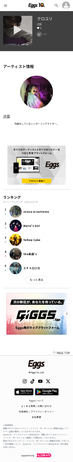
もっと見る (36, 280)
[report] (44, 34)
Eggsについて (36, 400)
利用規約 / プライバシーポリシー (36, 411)
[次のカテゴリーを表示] (66, 314)
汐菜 (39, 23)
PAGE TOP (61, 353)
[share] (39, 34)
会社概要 (36, 417)
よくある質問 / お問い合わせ (36, 406)
